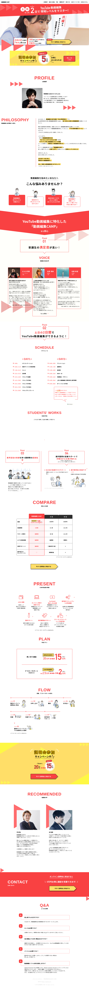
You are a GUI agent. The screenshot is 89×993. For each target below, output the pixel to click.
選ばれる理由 (52, 2)
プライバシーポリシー (37, 978)
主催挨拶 (45, 2)
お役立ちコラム (84, 2)
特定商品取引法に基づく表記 (50, 978)
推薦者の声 (61, 2)
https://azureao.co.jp (46, 981)
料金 (57, 2)
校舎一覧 (68, 2)
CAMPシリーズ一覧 (75, 2)
